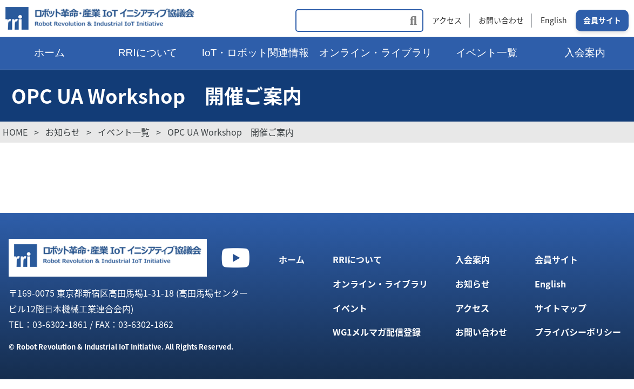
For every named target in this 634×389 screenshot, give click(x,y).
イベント (350, 307)
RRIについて (147, 52)
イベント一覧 (486, 52)
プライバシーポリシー (578, 331)
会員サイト (602, 20)
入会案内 (472, 259)
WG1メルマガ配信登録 (377, 331)
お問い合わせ (501, 20)
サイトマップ (560, 307)
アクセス (447, 20)
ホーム (49, 52)
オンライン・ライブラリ (375, 52)
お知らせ (472, 283)
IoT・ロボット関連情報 (255, 52)
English (554, 20)
